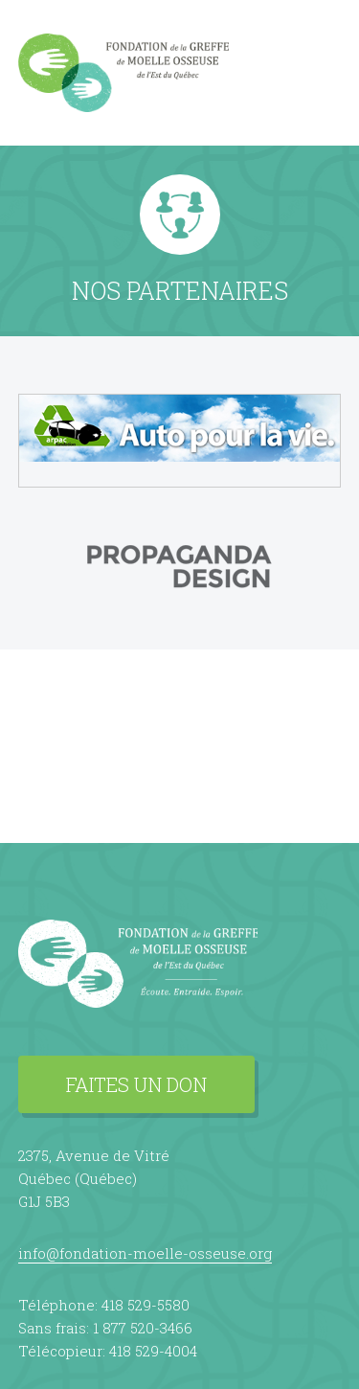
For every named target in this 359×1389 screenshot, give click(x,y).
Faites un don (136, 1084)
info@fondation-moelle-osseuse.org (145, 1253)
